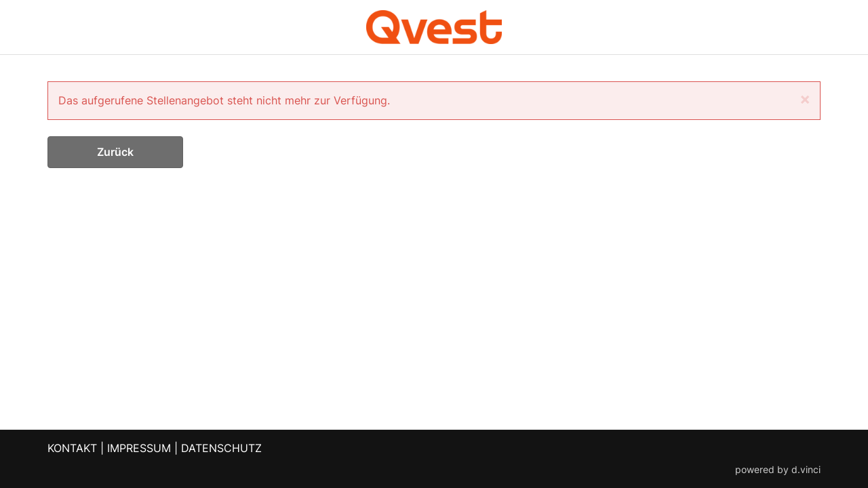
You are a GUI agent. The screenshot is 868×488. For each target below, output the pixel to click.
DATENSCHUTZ (221, 448)
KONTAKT (72, 448)
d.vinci (806, 469)
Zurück (115, 152)
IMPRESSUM (139, 448)
